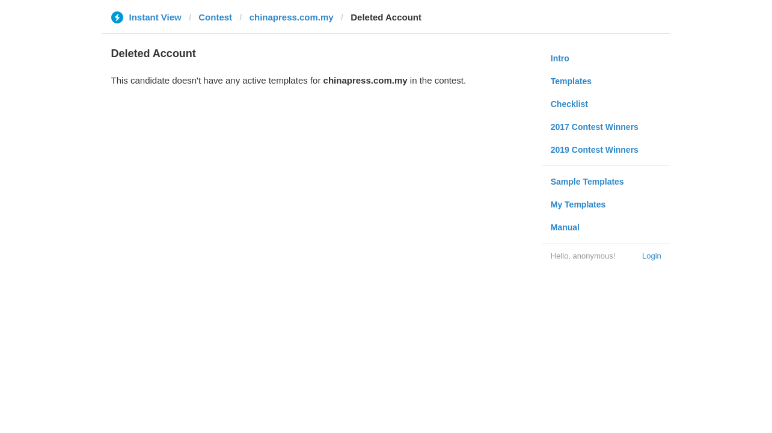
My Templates (578, 204)
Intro (560, 58)
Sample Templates (587, 181)
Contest (215, 17)
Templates (571, 81)
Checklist (569, 104)
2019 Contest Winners (595, 150)
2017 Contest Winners (595, 127)
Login (651, 255)
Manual (565, 227)
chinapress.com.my (292, 17)
